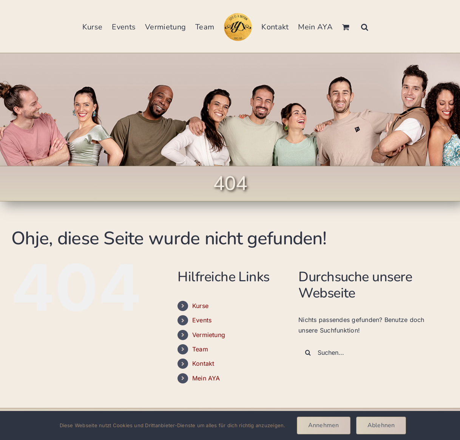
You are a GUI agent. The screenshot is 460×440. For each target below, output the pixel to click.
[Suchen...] (367, 352)
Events (201, 320)
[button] (364, 26)
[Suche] (307, 352)
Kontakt (203, 363)
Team (200, 349)
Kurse (200, 306)
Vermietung (208, 335)
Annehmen (323, 425)
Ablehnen (381, 425)
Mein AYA (206, 378)
